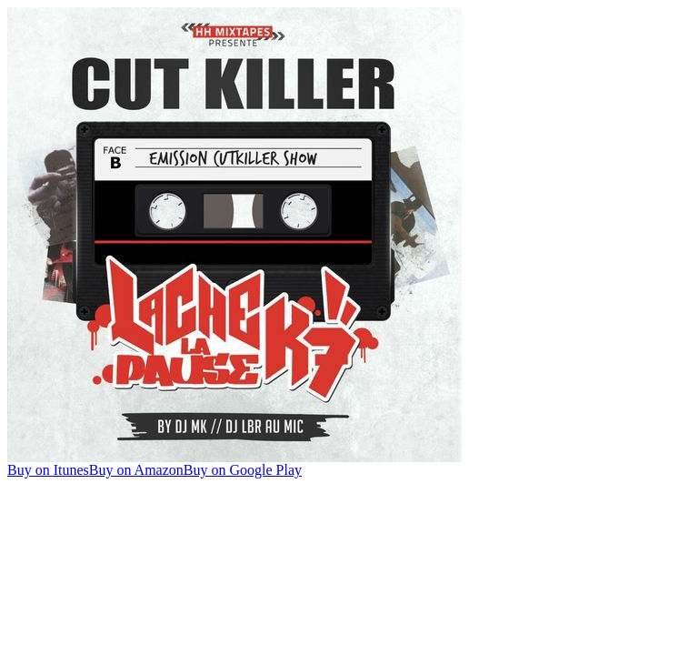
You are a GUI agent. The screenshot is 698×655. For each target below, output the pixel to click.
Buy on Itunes (48, 470)
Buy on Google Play (243, 470)
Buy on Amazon (136, 470)
